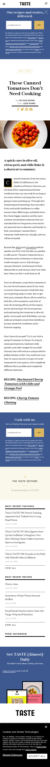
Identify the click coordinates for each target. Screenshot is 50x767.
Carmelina (31, 247)
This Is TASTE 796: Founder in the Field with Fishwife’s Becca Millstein (25, 555)
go (39, 25)
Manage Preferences (13, 755)
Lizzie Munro (29, 103)
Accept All (37, 756)
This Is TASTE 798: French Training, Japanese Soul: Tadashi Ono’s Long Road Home (23, 516)
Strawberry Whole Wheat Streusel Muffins (22, 597)
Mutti (18, 247)
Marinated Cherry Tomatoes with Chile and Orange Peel (23, 383)
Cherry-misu (11, 584)
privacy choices (30, 749)
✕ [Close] (46, 727)
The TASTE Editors (27, 100)
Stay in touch (9, 670)
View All (10, 568)
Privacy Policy (41, 747)
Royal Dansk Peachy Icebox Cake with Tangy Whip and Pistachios (24, 612)
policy (37, 49)
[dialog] (25, 745)
